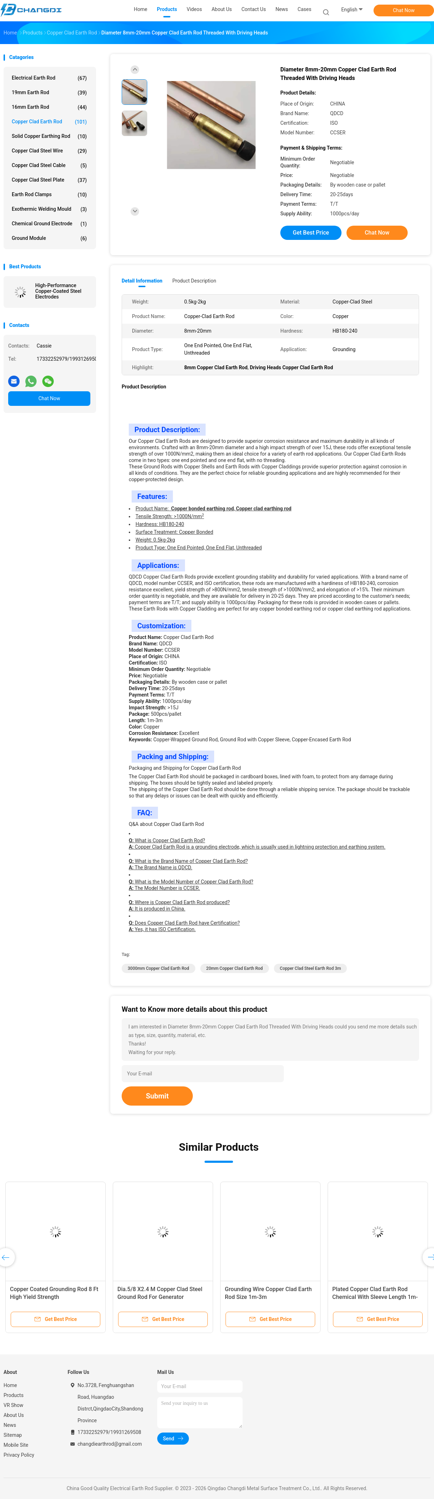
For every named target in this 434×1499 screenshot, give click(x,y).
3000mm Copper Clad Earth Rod (158, 968)
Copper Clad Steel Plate (49, 180)
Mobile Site (16, 1445)
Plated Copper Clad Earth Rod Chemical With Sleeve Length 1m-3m (375, 1297)
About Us (14, 1415)
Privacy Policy (19, 1455)
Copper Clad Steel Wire (49, 151)
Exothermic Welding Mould (49, 209)
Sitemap (13, 1435)
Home (10, 1385)
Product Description (194, 281)
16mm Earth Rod (49, 107)
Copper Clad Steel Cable (49, 165)
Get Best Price (311, 232)
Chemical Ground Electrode (49, 223)
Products (13, 1395)
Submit (157, 1096)
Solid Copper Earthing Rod (49, 136)
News (10, 1425)
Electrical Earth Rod (49, 78)
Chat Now (404, 10)
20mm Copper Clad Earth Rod (234, 968)
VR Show (13, 1405)
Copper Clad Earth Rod (49, 121)
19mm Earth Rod (49, 92)
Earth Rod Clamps (49, 194)
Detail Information (142, 281)
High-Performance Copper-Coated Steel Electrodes (58, 291)
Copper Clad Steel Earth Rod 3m (310, 968)
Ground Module (49, 238)
